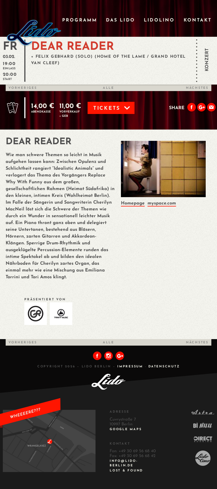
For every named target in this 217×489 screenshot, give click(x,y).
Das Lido (120, 20)
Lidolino (159, 20)
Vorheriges (22, 88)
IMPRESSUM (130, 366)
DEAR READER (72, 47)
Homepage (133, 203)
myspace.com (161, 203)
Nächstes (197, 88)
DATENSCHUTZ (164, 366)
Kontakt (198, 20)
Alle (108, 88)
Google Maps (126, 429)
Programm (79, 20)
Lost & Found (126, 470)
